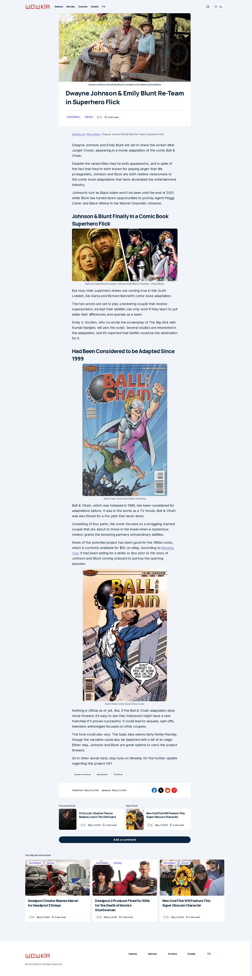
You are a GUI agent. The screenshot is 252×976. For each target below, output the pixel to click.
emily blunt (102, 774)
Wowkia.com (78, 134)
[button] (208, 6)
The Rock (118, 774)
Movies (89, 116)
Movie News (73, 116)
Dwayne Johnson (82, 774)
